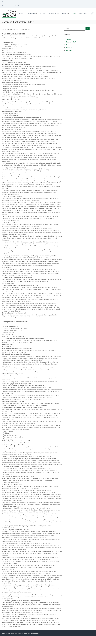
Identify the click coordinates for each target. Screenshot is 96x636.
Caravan (68, 39)
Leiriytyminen (31, 13)
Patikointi (69, 45)
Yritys (21, 13)
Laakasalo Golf (54, 13)
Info (73, 13)
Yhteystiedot (83, 13)
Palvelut (65, 13)
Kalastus (69, 48)
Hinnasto (43, 13)
